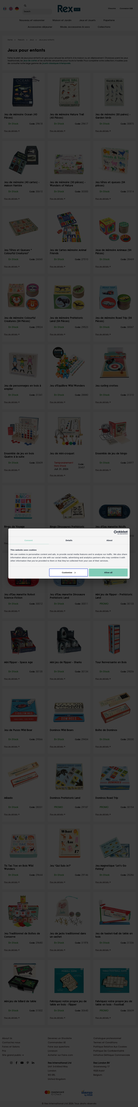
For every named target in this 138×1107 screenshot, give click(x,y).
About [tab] (109, 540)
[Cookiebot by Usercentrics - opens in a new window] (116, 533)
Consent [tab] (29, 540)
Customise (68, 572)
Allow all (108, 572)
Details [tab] (69, 540)
